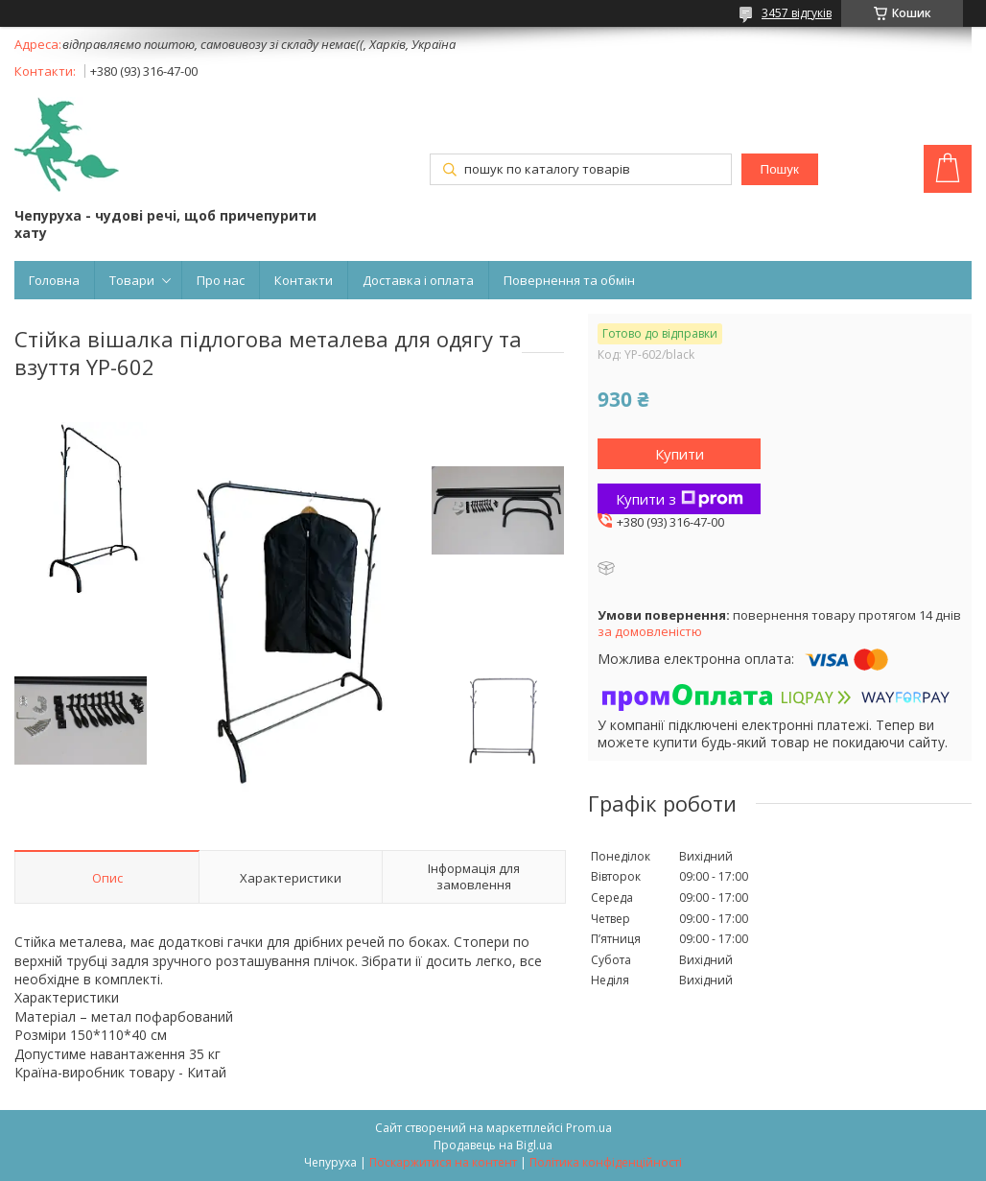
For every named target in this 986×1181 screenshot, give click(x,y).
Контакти (303, 280)
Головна (54, 280)
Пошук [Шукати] (780, 169)
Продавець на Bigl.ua (493, 1145)
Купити (679, 453)
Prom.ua (589, 1128)
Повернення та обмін (569, 280)
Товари (131, 280)
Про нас (221, 280)
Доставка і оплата (418, 280)
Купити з (679, 498)
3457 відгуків (797, 13)
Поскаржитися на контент (443, 1162)
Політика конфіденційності (605, 1162)
